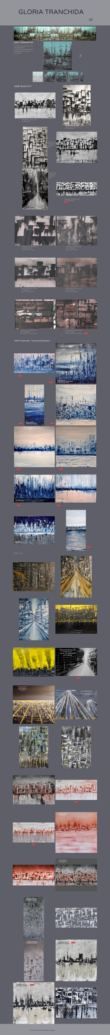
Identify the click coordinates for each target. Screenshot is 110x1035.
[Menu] (90, 19)
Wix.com (53, 1030)
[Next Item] (80, 55)
